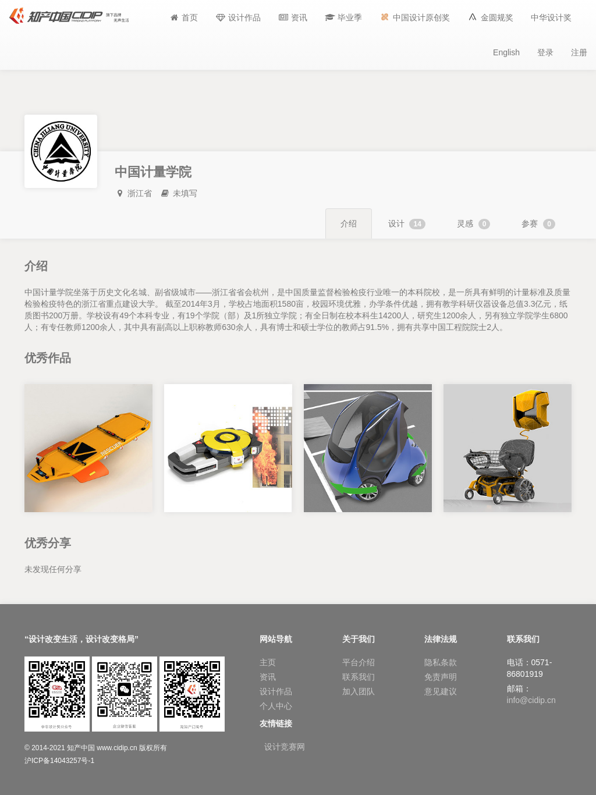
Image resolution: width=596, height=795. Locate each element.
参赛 (538, 224)
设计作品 (276, 691)
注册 (579, 52)
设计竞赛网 (284, 746)
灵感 (474, 224)
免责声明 (440, 677)
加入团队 (358, 691)
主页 (268, 662)
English (506, 52)
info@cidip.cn (531, 700)
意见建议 (440, 691)
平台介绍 (358, 662)
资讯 (268, 677)
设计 (406, 224)
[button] (343, 17)
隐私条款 (440, 662)
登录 (545, 52)
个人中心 (276, 706)
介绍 (348, 223)
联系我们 (358, 677)
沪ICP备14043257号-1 (59, 761)
